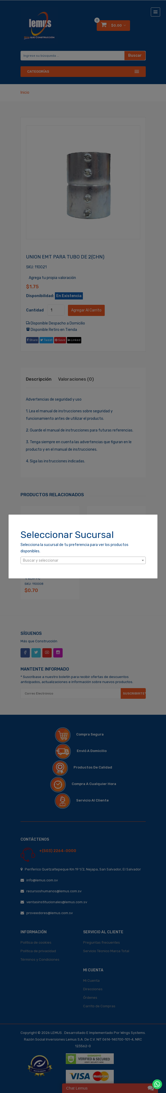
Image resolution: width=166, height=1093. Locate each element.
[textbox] (83, 560)
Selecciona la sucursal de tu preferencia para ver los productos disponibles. (74, 548)
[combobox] (83, 560)
